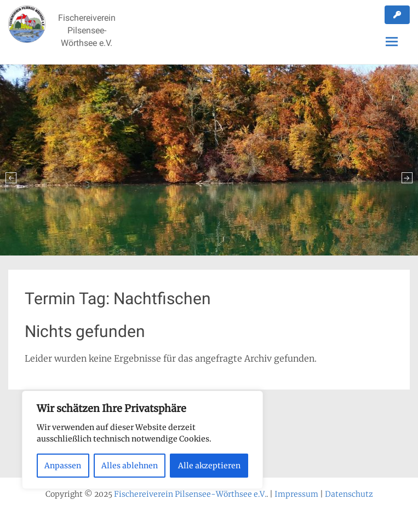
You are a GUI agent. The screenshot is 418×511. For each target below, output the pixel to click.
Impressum (296, 494)
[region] (142, 440)
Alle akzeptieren (209, 466)
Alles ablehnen (129, 466)
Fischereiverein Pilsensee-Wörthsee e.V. (87, 30)
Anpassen (62, 466)
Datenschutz (349, 494)
